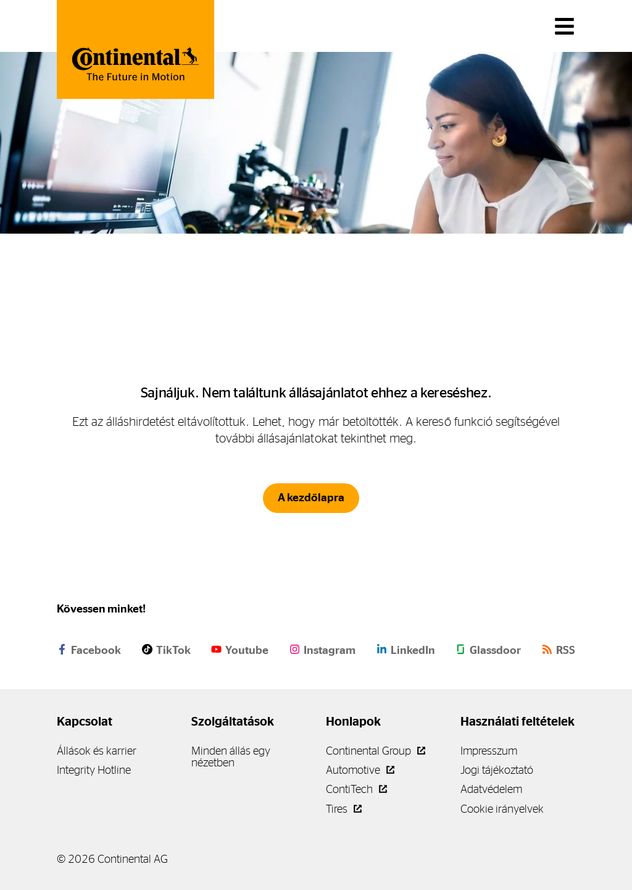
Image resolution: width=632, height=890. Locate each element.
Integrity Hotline (94, 770)
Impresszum (488, 750)
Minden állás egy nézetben (230, 756)
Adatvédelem (491, 789)
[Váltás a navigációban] (564, 26)
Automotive (360, 770)
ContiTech (356, 789)
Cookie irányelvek (502, 809)
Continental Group (375, 750)
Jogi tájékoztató (496, 770)
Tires (344, 809)
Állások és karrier (96, 750)
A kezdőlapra (311, 497)
